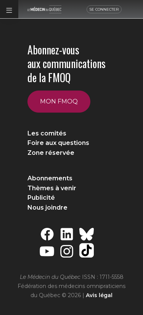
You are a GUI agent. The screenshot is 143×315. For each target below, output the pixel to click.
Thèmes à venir (51, 188)
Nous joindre (47, 207)
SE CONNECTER (104, 9)
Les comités (46, 133)
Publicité (41, 197)
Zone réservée (50, 152)
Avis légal (99, 295)
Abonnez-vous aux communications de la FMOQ (66, 63)
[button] (9, 9)
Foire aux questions (58, 142)
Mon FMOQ (59, 101)
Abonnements (49, 178)
